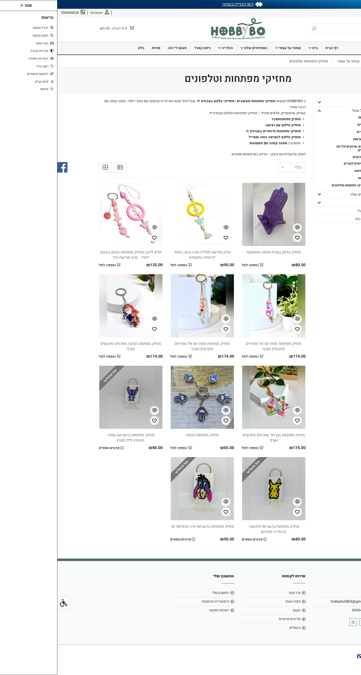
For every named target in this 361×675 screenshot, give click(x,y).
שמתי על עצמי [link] (231, 48)
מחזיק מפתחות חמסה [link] (144, 435)
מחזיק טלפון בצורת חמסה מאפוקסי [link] (216, 252)
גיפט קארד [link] (145, 48)
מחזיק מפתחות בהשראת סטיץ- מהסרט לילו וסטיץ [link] (73, 437)
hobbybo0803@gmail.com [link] (294, 601)
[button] (262, 102)
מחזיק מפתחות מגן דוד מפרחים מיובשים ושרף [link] (216, 437)
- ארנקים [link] (301, 157)
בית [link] (255, 48)
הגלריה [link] (168, 48)
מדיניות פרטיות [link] (232, 619)
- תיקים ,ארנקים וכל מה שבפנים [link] (295, 148)
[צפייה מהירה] (239, 227)
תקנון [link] (239, 610)
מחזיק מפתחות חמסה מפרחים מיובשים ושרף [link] (73, 346)
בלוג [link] (83, 48)
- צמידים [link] (305, 132)
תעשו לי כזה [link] (120, 48)
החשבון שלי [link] (163, 592)
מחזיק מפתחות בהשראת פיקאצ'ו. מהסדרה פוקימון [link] (216, 528)
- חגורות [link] (306, 178)
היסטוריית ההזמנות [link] (158, 601)
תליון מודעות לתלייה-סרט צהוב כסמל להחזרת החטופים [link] (144, 254)
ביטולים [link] (237, 627)
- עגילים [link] (306, 124)
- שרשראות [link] (304, 139)
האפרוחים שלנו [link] (196, 48)
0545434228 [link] (305, 610)
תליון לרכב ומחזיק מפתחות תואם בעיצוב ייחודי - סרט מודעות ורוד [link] (73, 254)
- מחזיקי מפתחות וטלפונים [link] (293, 185)
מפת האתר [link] (235, 601)
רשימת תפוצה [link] (161, 610)
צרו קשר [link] (326, 12)
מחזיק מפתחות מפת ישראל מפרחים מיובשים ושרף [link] (216, 346)
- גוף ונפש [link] (304, 171)
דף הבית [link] (274, 48)
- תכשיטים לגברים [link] (299, 163)
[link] (349, 663)
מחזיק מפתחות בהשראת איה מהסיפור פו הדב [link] (140, 526)
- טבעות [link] (306, 117)
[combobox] (234, 168)
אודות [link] (341, 12)
